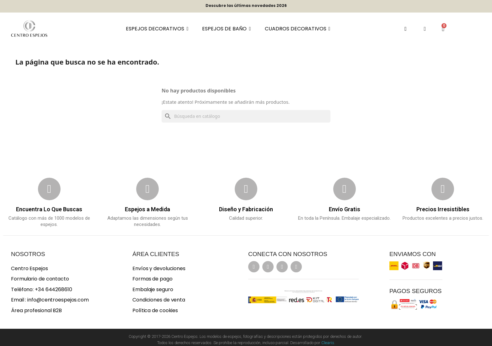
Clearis (327, 342)
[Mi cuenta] (425, 29)
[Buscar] (246, 116)
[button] (405, 29)
